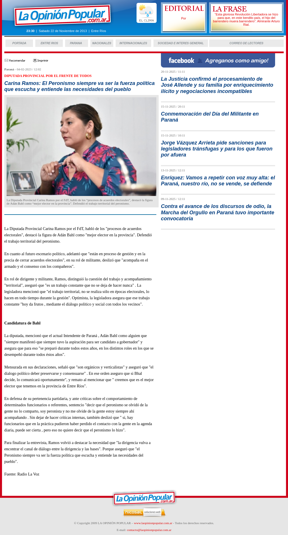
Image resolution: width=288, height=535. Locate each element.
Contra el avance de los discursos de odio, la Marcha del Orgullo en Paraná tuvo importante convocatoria (217, 212)
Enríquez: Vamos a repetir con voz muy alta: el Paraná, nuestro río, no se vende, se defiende (218, 181)
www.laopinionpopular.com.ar (153, 523)
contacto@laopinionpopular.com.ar (149, 530)
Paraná (9, 69)
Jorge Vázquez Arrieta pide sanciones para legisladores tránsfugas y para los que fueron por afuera (217, 149)
